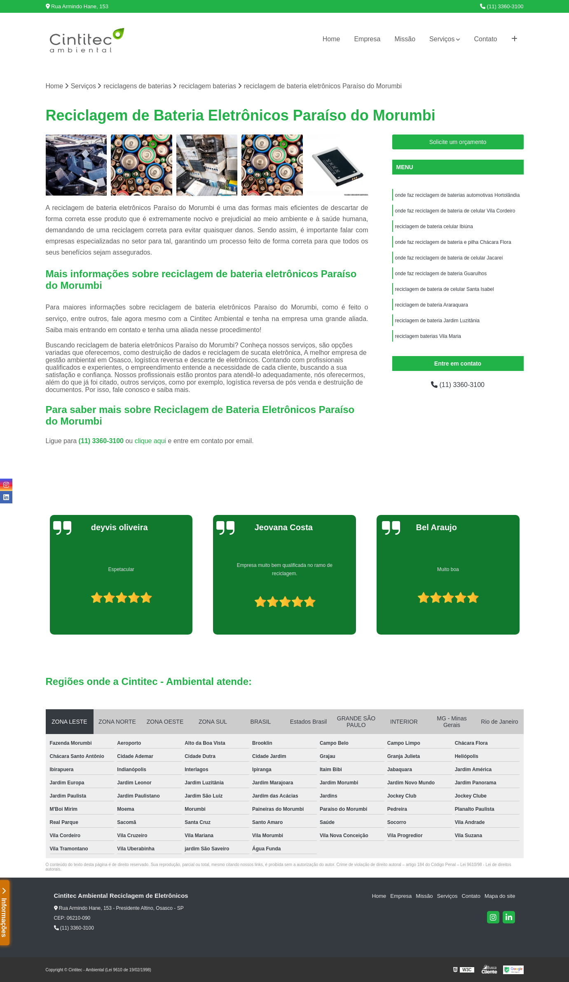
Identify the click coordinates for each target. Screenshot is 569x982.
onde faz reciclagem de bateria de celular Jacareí (449, 258)
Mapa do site (500, 896)
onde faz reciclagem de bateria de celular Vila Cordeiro (455, 211)
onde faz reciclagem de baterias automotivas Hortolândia (457, 195)
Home (331, 38)
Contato (485, 38)
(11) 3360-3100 (502, 6)
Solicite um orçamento (458, 142)
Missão (404, 38)
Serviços (441, 38)
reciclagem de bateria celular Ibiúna (434, 226)
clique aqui (150, 440)
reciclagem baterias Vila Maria (428, 336)
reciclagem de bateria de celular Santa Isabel (444, 289)
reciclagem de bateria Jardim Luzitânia (437, 320)
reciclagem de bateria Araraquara (431, 305)
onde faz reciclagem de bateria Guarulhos (441, 273)
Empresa (367, 38)
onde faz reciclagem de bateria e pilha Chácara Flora (453, 242)
